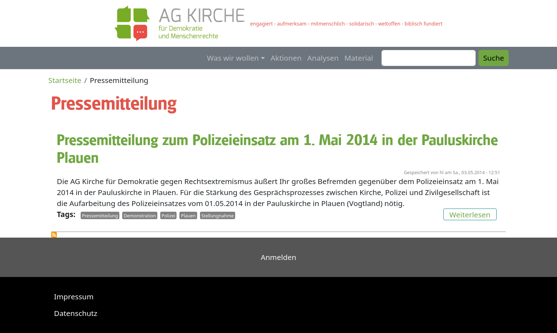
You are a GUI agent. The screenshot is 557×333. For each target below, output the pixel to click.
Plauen (188, 215)
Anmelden (278, 257)
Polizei (168, 215)
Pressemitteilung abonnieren (54, 235)
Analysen (323, 58)
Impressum (73, 296)
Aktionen (286, 58)
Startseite (64, 80)
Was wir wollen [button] (233, 58)
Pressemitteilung (100, 215)
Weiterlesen (473, 214)
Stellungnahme (217, 215)
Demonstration (140, 215)
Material (358, 58)
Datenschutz (75, 313)
